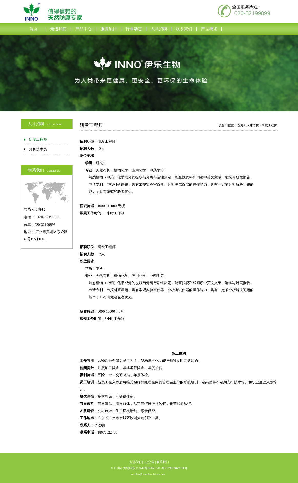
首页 (33, 29)
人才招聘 (159, 29)
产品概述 (209, 29)
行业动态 (134, 29)
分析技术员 (38, 149)
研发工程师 (38, 139)
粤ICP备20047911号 (174, 468)
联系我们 (184, 29)
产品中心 (83, 29)
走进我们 (58, 29)
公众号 (149, 462)
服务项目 (108, 29)
